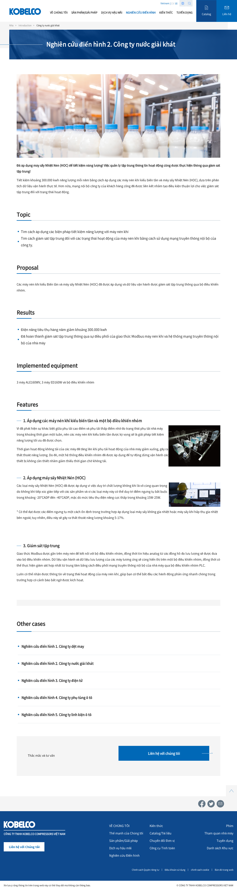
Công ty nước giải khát (48, 25)
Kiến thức (156, 825)
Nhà (11, 25)
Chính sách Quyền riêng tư (145, 869)
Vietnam (165, 3)
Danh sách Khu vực (220, 848)
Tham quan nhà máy (218, 833)
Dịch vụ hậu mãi (120, 848)
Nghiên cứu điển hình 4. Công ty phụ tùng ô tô (56, 697)
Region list (182, 3)
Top (231, 787)
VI (176, 3)
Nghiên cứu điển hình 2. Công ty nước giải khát (57, 663)
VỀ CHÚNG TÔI (119, 825)
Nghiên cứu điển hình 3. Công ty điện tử (51, 680)
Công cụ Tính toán (162, 848)
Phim (229, 825)
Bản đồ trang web (224, 869)
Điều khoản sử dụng (175, 869)
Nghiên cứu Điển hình (124, 855)
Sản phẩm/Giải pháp (123, 840)
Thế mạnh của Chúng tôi (126, 833)
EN (172, 3)
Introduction (25, 25)
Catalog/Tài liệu (161, 833)
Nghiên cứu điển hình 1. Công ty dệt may (52, 646)
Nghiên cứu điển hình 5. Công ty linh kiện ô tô (56, 714)
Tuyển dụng (225, 840)
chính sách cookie (200, 869)
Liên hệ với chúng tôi (164, 753)
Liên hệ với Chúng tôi (24, 847)
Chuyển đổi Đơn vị (162, 840)
